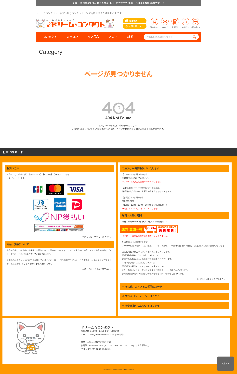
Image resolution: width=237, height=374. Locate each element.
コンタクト (50, 36)
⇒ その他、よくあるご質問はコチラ (142, 286)
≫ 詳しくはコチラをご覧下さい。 (97, 236)
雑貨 (130, 36)
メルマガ (165, 23)
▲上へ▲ (225, 363)
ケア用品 (93, 36)
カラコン (72, 36)
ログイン (185, 23)
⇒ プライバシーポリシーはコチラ (141, 296)
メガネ (113, 36)
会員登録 (175, 23)
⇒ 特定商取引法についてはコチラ (141, 305)
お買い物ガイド (134, 26)
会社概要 (131, 20)
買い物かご (154, 23)
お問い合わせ (196, 23)
